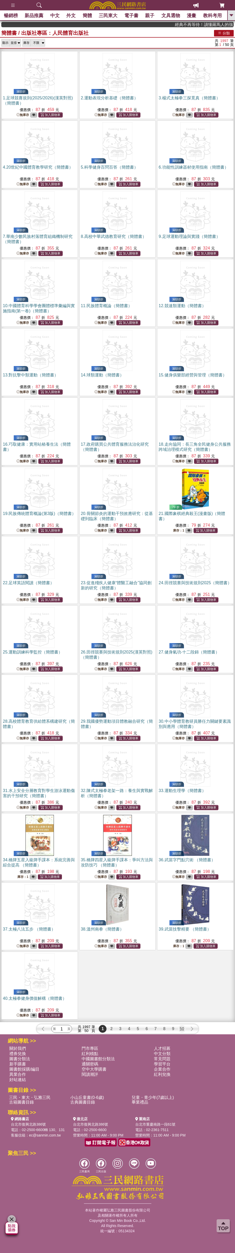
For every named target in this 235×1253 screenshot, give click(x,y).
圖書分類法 (19, 1059)
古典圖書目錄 (82, 1102)
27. (189, 652)
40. (35, 998)
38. (102, 929)
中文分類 (162, 1053)
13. (30, 375)
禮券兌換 (17, 1053)
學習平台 (162, 1064)
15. (192, 375)
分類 (224, 33)
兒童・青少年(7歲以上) (153, 1097)
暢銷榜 (11, 15)
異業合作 (17, 1074)
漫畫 (191, 15)
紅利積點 (90, 1053)
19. (39, 513)
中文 (55, 15)
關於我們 (17, 1048)
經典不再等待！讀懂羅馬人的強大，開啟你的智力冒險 (215, 24)
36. (187, 860)
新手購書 (17, 1064)
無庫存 (23, 115)
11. (106, 306)
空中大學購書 (94, 1069)
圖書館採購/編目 (24, 1069)
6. (193, 167)
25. (32, 652)
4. (38, 167)
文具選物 (170, 15)
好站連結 (17, 1079)
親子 (149, 15)
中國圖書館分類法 (98, 1059)
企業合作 (162, 1069)
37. (29, 929)
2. (109, 98)
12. (182, 306)
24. (195, 583)
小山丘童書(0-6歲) (87, 1097)
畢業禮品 (140, 1102)
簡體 (87, 15)
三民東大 (108, 15)
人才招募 (162, 1048)
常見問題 (162, 1059)
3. (189, 98)
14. (102, 375)
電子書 (131, 15)
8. (113, 236)
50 (182, 1029)
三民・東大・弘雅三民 (30, 1097)
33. (182, 790)
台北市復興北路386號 (28, 1124)
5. (109, 167)
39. (185, 929)
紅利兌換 (162, 1074)
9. (189, 236)
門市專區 (90, 1048)
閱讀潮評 (90, 1074)
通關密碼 (90, 1064)
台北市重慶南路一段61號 (155, 1124)
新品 (34, 15)
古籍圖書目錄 (21, 1102)
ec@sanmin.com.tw (45, 1135)
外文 (71, 15)
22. (28, 583)
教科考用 (212, 15)
